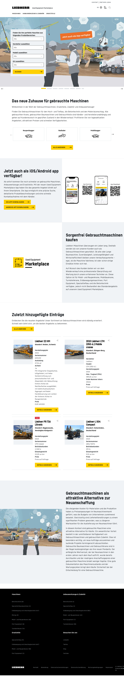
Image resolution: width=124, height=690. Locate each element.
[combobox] (28, 39)
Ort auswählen (18, 61)
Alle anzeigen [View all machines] (59, 147)
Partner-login (105, 2)
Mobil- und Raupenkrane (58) (21, 649)
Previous (11, 135)
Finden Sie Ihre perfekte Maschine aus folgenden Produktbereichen (28, 34)
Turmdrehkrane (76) (18, 628)
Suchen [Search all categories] (18, 72)
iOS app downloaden (15, 202)
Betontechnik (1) (68, 601)
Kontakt (95, 2)
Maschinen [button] (16, 13)
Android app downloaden (17, 207)
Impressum (109, 667)
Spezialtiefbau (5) (18, 640)
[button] (121, 89)
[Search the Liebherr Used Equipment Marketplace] (109, 7)
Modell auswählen (20, 53)
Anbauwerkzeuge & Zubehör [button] (33, 13)
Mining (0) (15, 615)
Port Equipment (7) (69, 619)
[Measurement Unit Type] (105, 7)
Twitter (65, 644)
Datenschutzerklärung (78, 667)
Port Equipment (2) (18, 653)
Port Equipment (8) (18, 624)
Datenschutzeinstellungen (59, 667)
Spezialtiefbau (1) (69, 606)
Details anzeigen (44, 410)
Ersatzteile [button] (50, 13)
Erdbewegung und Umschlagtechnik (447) (25, 610)
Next (112, 134)
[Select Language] (99, 7)
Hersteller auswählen (21, 44)
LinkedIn (66, 640)
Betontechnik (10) (18, 601)
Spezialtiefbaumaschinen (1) (21, 606)
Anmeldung (44, 667)
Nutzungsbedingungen (95, 667)
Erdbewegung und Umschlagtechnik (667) (25, 644)
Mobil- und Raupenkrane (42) (72, 615)
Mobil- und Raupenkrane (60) (21, 619)
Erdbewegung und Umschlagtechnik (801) (76, 610)
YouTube (66, 653)
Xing (64, 649)
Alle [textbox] (15, 39)
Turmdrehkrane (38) (69, 624)
